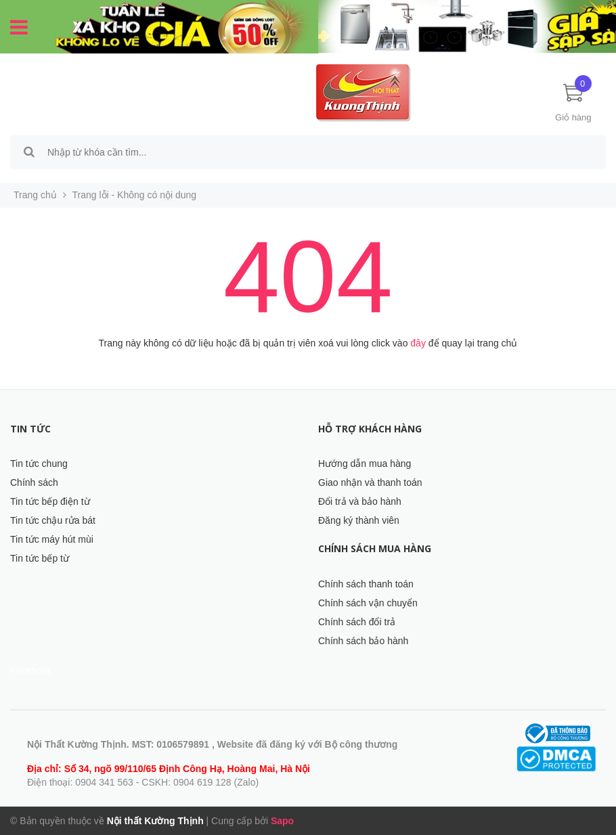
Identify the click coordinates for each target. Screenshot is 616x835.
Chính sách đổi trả (356, 621)
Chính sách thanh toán (366, 584)
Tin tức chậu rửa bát (52, 520)
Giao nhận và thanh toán (370, 482)
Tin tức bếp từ (39, 558)
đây (418, 343)
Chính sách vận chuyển (368, 602)
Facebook (30, 670)
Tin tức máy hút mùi (51, 539)
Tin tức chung (39, 463)
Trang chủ (35, 194)
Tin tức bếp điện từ (50, 501)
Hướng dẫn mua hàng (364, 463)
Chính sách (34, 482)
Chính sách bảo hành (363, 640)
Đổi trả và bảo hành (359, 501)
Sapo (282, 820)
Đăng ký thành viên (358, 520)
